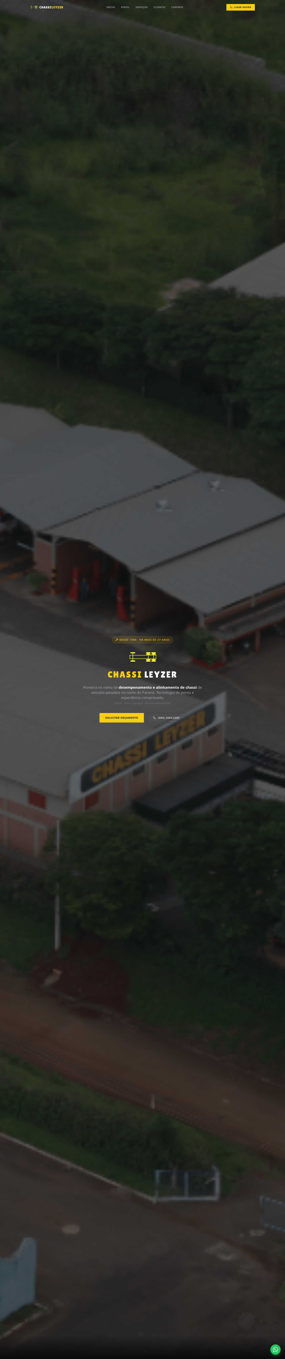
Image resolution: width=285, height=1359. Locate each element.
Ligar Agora (240, 7)
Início (110, 7)
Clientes (159, 7)
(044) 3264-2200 (166, 717)
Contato (177, 7)
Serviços (142, 7)
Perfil (125, 7)
